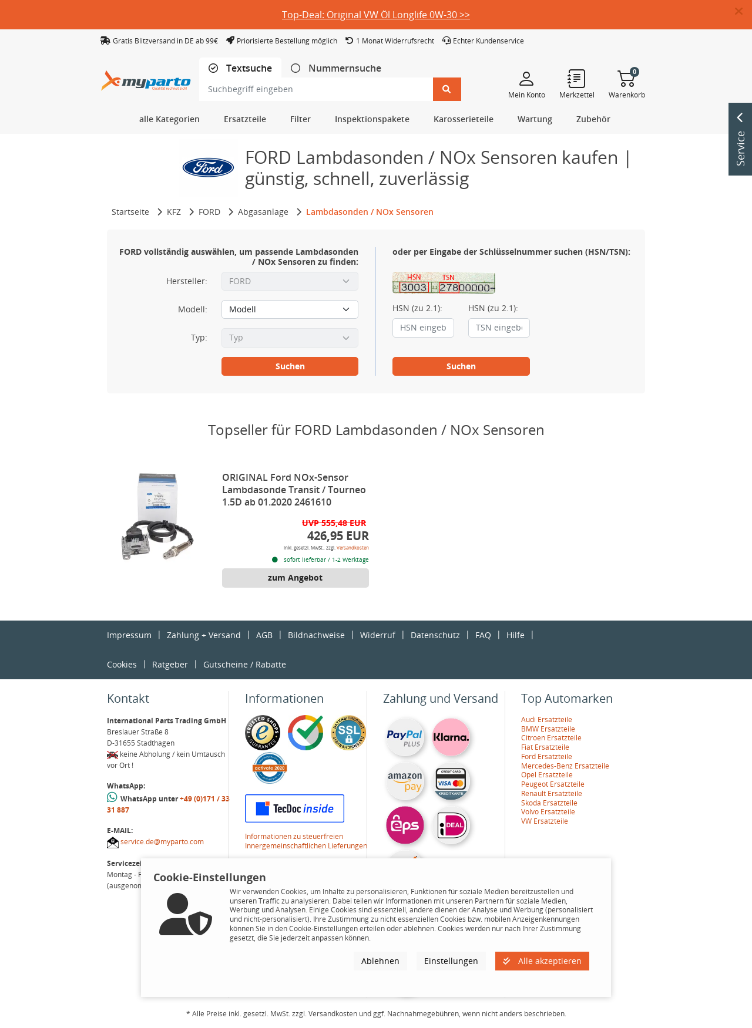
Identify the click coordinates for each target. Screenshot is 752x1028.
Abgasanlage (263, 211)
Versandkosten (353, 547)
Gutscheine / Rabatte (244, 664)
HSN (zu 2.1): (417, 308)
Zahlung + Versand (204, 635)
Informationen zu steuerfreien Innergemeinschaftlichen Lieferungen (306, 841)
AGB (264, 635)
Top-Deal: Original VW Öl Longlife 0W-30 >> (376, 14)
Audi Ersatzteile (546, 719)
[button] (743, 11)
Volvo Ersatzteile (548, 812)
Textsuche (248, 68)
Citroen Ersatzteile (551, 738)
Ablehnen (380, 960)
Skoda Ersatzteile (549, 803)
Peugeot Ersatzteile (553, 784)
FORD (209, 211)
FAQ (483, 635)
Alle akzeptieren (542, 960)
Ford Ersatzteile (546, 756)
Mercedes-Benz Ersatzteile (565, 766)
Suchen (290, 366)
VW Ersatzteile (544, 821)
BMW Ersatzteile (548, 729)
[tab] (240, 68)
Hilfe (515, 635)
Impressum (129, 635)
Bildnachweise (316, 635)
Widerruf (377, 635)
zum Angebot (295, 577)
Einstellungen (451, 960)
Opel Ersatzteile (547, 775)
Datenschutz (435, 635)
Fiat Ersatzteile (545, 747)
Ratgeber (170, 664)
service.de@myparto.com (162, 842)
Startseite (130, 211)
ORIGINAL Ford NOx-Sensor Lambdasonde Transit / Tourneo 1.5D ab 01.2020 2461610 (294, 489)
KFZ (174, 211)
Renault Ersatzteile (551, 793)
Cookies (122, 664)
